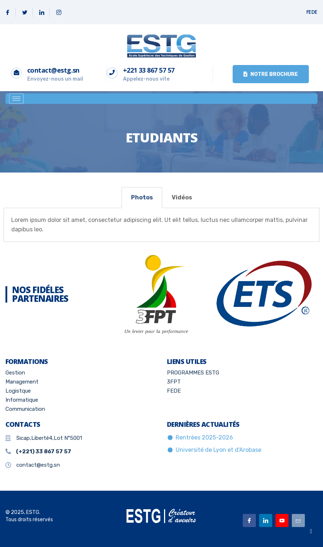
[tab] (142, 197)
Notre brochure (271, 74)
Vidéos (182, 197)
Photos (142, 197)
